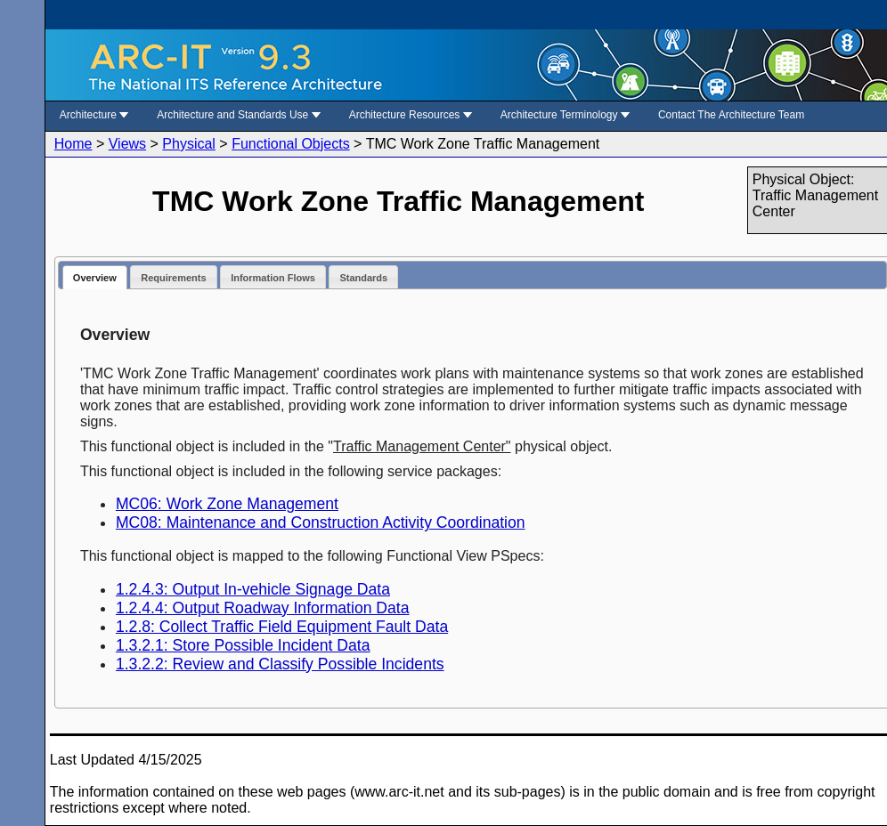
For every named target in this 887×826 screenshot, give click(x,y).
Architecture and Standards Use (238, 115)
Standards (363, 277)
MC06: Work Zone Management (227, 504)
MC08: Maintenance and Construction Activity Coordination (320, 522)
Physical (189, 143)
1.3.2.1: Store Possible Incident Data (243, 645)
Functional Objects (291, 143)
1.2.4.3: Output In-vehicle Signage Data (253, 589)
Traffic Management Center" (422, 446)
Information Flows (273, 277)
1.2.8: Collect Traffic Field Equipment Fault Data (282, 627)
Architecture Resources (410, 115)
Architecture (94, 115)
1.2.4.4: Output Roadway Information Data (263, 608)
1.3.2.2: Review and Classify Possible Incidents (280, 664)
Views (127, 143)
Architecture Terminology (565, 115)
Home (73, 143)
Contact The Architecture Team (731, 115)
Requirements (173, 277)
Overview (95, 277)
